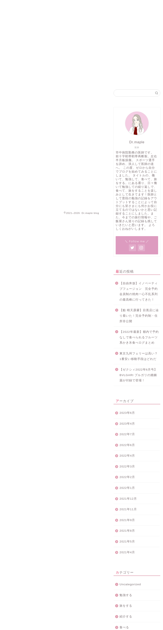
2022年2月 (127, 477)
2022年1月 (127, 487)
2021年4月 (127, 552)
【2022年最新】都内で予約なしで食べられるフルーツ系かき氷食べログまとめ (139, 337)
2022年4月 (127, 455)
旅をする (125, 605)
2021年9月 (127, 520)
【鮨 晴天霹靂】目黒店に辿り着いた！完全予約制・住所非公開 (139, 316)
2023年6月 (127, 412)
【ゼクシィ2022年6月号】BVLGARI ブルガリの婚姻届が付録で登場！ (138, 375)
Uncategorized (130, 584)
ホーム (71, 6)
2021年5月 (127, 541)
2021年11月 (128, 509)
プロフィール (147, 6)
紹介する (125, 616)
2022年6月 (127, 445)
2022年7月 (127, 434)
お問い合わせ (124, 6)
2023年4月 (127, 423)
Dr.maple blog (18, 17)
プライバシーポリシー (96, 6)
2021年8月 (127, 530)
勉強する (125, 595)
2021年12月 (128, 498)
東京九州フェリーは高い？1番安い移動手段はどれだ (138, 356)
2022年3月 (127, 466)
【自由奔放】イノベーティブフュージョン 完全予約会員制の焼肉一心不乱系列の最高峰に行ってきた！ (138, 291)
